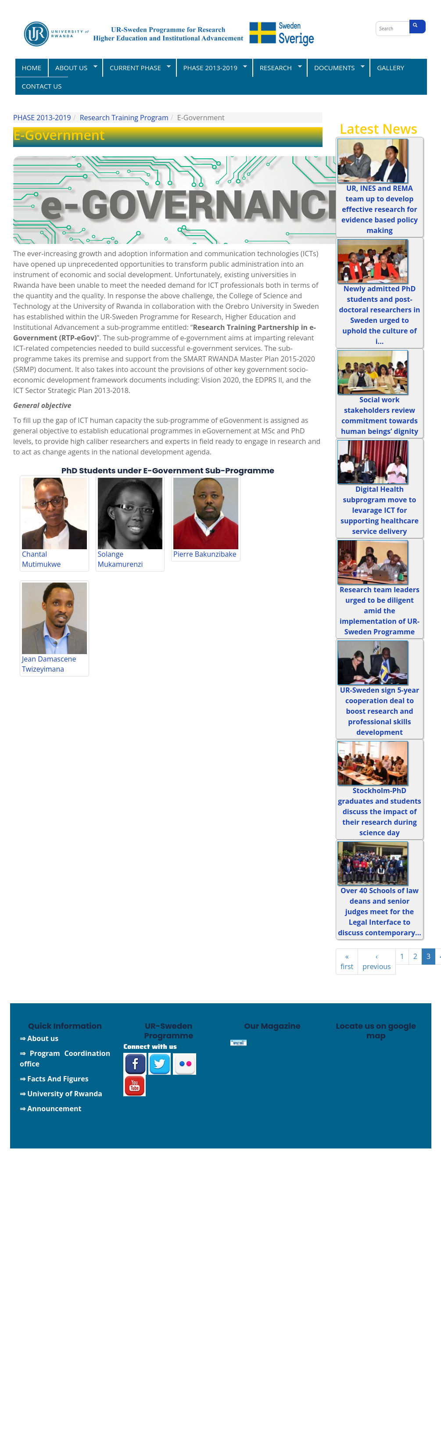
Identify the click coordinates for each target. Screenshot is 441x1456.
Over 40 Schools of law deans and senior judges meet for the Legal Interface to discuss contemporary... (379, 911)
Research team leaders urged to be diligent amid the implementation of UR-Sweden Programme (379, 611)
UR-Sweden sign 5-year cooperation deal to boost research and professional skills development (379, 711)
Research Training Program (124, 117)
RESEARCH (277, 67)
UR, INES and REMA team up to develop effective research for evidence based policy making (379, 209)
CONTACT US (42, 86)
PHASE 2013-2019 (211, 67)
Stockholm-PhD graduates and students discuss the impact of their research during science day (379, 811)
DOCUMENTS (336, 67)
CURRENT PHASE (136, 67)
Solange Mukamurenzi (120, 559)
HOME (32, 67)
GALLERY (390, 67)
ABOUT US (72, 67)
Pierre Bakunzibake (205, 554)
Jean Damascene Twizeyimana (49, 664)
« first (347, 961)
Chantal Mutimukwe (41, 559)
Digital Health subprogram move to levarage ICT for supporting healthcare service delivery (380, 510)
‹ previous (376, 961)
